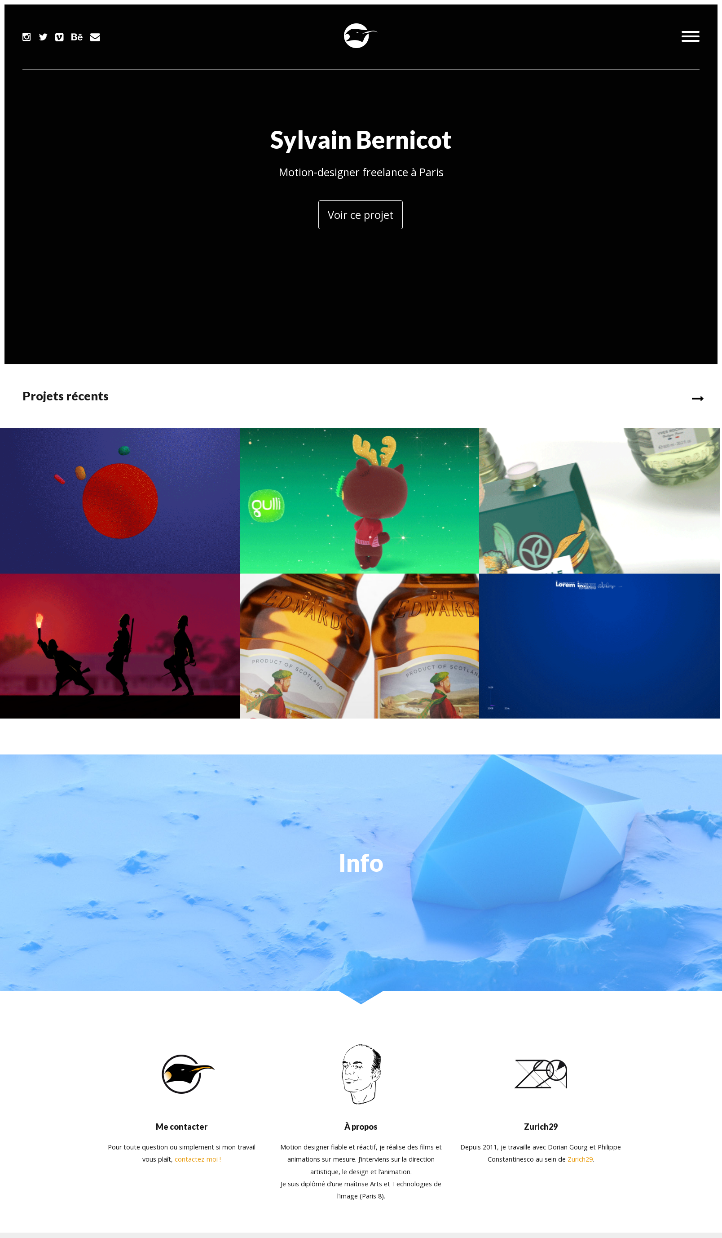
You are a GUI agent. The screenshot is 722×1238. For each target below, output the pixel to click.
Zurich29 (580, 1157)
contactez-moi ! (198, 1157)
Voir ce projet (360, 215)
